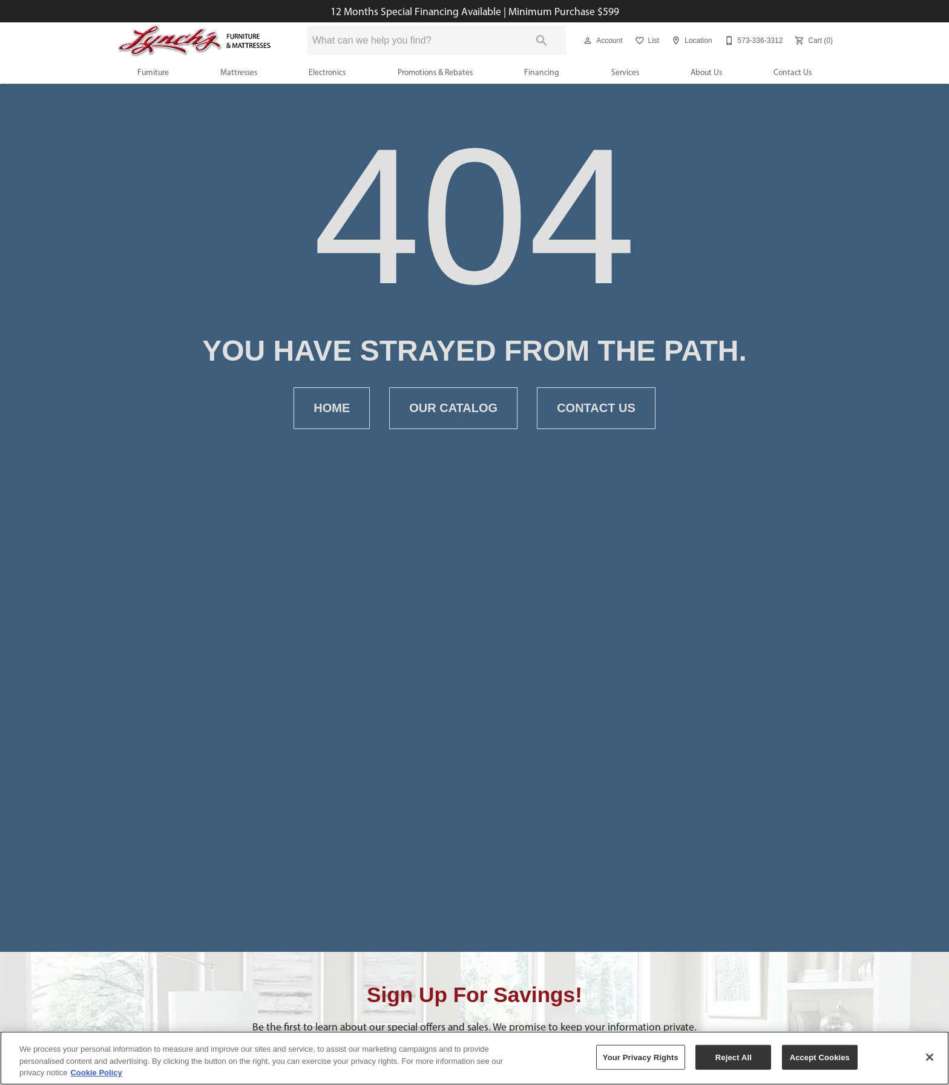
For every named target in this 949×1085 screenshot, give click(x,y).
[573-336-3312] (752, 40)
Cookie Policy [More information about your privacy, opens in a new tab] (96, 1072)
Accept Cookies (820, 1056)
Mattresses (238, 72)
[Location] (690, 40)
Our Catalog (453, 408)
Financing (541, 72)
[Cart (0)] (812, 40)
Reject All (733, 1056)
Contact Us (792, 72)
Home (331, 408)
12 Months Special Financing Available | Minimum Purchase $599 (474, 11)
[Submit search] (541, 40)
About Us (706, 72)
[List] (646, 40)
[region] (474, 1058)
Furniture (153, 72)
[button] (587, 40)
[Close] (929, 1057)
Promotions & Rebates (435, 72)
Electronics (327, 72)
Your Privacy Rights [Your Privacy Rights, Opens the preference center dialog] (640, 1056)
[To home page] (194, 41)
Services (625, 72)
